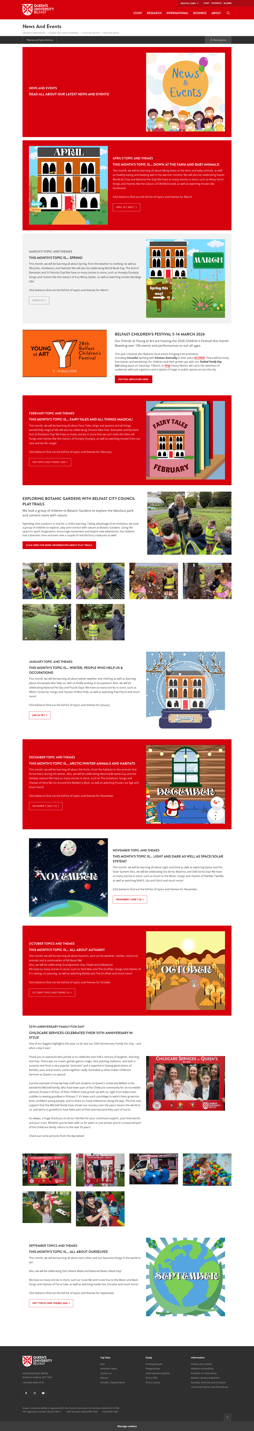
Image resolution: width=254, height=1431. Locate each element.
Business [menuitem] (200, 13)
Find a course (153, 1382)
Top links (105, 1357)
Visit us (104, 1377)
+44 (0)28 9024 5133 (33, 1382)
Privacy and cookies (201, 1364)
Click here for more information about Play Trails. (61, 545)
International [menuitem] (177, 13)
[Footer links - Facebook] (26, 1393)
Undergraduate (154, 1364)
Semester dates (108, 1368)
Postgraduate (153, 1368)
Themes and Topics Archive (40, 40)
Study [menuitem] (137, 13)
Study (149, 1357)
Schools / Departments (112, 1382)
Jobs (102, 1364)
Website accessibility (202, 1368)
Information (198, 1357)
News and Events (111, 33)
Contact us (106, 1373)
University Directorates (34, 33)
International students (158, 1373)
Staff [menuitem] (206, 3)
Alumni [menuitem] (227, 3)
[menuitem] (228, 13)
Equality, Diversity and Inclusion (208, 1382)
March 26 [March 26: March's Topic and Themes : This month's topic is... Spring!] (38, 300)
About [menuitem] (216, 13)
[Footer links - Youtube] (43, 1393)
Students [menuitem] (216, 3)
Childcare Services (91, 33)
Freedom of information (204, 1373)
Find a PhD (151, 1377)
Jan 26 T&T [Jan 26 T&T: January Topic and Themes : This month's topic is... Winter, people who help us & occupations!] (38, 715)
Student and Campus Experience (64, 33)
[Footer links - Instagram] (34, 1393)
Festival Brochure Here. (135, 379)
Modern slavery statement (205, 1377)
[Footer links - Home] (37, 1361)
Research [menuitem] (154, 13)
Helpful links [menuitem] (188, 3)
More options (218, 40)
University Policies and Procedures (209, 1386)
